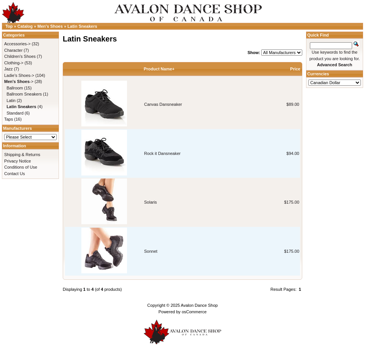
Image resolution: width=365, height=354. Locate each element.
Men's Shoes (50, 26)
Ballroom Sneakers (24, 94)
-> (18, 81)
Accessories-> (17, 43)
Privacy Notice (17, 161)
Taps (8, 119)
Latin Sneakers (82, 26)
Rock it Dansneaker (162, 153)
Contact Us (14, 173)
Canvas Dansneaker (163, 104)
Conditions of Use (20, 167)
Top (9, 26)
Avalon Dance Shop (199, 305)
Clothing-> (13, 63)
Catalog (25, 26)
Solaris (150, 202)
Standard (15, 113)
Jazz (8, 69)
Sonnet (150, 251)
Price (295, 69)
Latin (11, 100)
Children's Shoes (20, 56)
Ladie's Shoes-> (19, 75)
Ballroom (14, 88)
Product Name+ (159, 69)
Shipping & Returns (22, 154)
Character (13, 50)
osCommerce (194, 311)
